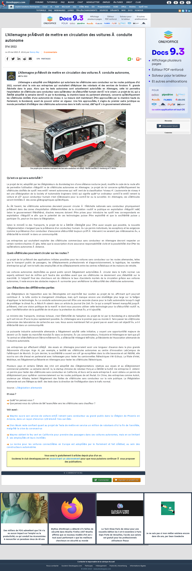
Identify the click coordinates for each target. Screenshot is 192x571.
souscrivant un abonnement (65, 460)
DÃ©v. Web (84, 7)
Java (74, 7)
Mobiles (132, 7)
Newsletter (92, 2)
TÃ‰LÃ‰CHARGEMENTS (86, 10)
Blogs (71, 2)
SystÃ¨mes (143, 7)
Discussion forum (168, 126)
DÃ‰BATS (114, 10)
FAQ (62, 2)
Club (138, 2)
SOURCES (104, 10)
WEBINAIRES (59, 10)
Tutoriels (51, 2)
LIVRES (71, 10)
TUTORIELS (41, 10)
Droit (129, 2)
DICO (130, 10)
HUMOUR (139, 10)
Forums (39, 2)
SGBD (115, 7)
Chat (80, 2)
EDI (93, 7)
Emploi (106, 2)
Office (123, 7)
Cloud (44, 7)
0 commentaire (50, 54)
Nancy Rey (34, 54)
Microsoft (66, 7)
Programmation (104, 7)
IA (51, 7)
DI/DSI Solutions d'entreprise (27, 7)
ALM (57, 7)
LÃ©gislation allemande (29, 390)
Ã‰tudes (118, 2)
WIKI (123, 10)
